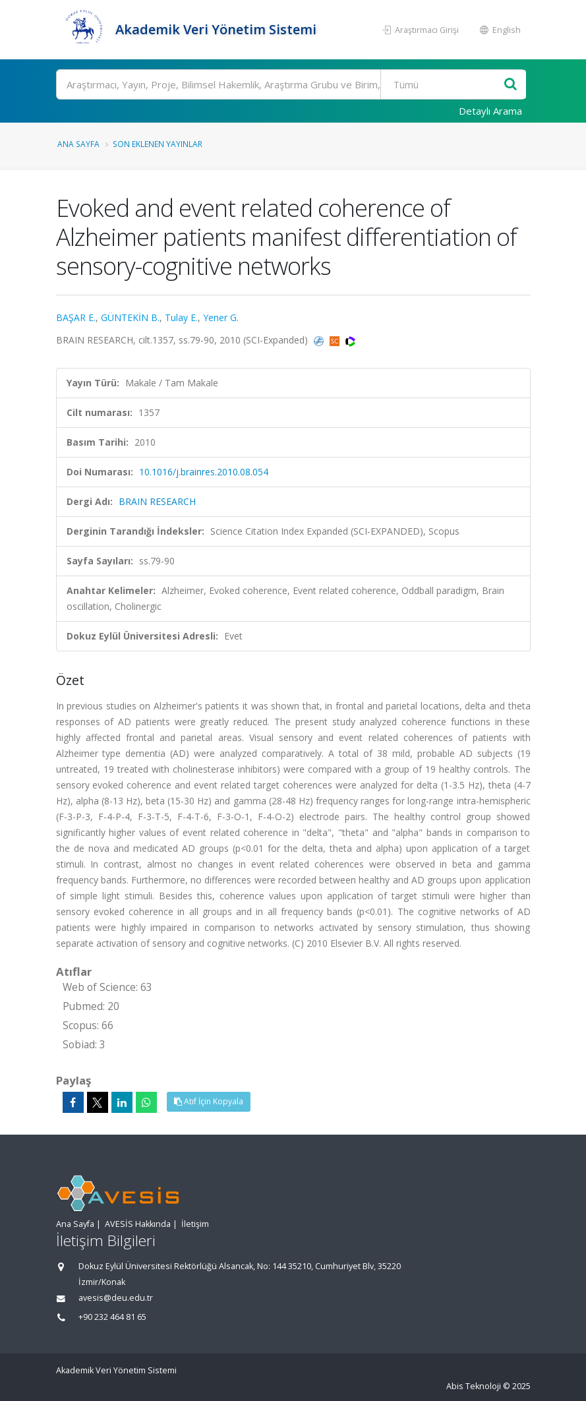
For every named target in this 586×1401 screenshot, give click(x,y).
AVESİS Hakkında (138, 1224)
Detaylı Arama (490, 110)
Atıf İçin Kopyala (208, 1101)
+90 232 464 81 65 (112, 1317)
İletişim (195, 1224)
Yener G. (221, 317)
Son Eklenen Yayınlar (157, 143)
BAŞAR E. (76, 317)
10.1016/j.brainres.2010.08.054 (203, 471)
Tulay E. (181, 317)
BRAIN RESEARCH (157, 501)
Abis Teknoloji (473, 1386)
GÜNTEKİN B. (130, 317)
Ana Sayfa (78, 143)
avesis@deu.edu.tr (115, 1297)
